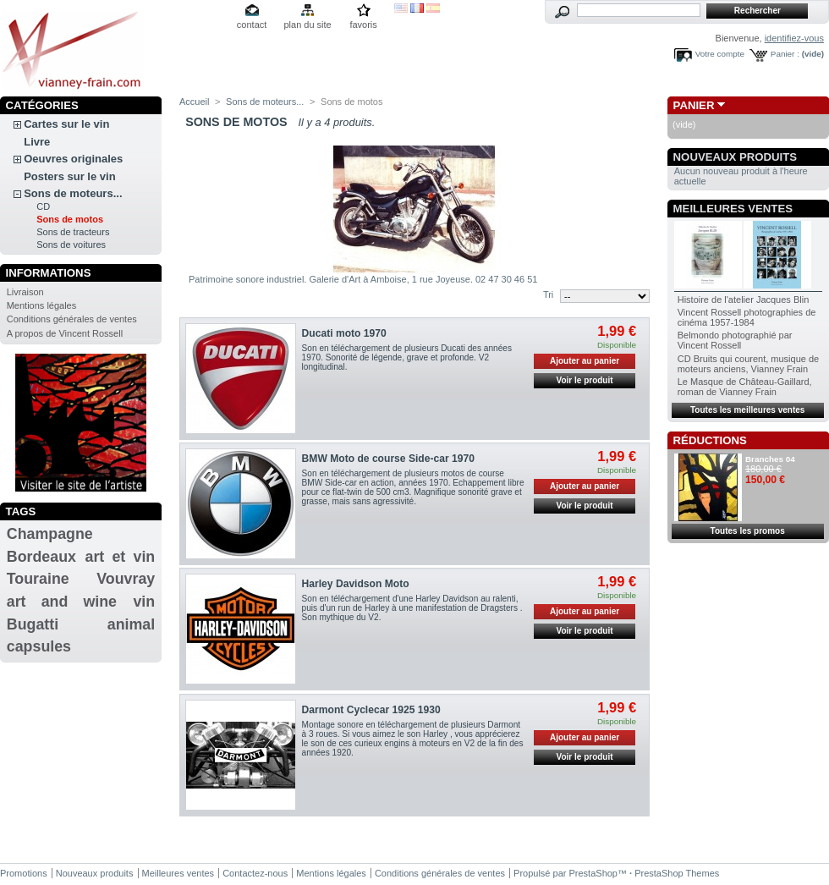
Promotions (23, 873)
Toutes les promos (748, 531)
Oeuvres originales (73, 158)
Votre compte (719, 53)
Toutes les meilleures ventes (747, 410)
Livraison (25, 292)
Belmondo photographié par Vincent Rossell (735, 340)
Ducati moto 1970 (344, 333)
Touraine (38, 578)
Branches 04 (770, 459)
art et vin (120, 556)
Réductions (710, 440)
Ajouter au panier (584, 361)
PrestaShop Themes (676, 873)
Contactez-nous (255, 873)
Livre (37, 141)
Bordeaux (41, 556)
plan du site (307, 24)
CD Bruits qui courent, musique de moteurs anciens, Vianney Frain (749, 364)
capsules (39, 646)
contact (251, 24)
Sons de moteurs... (73, 193)
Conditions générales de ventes (72, 319)
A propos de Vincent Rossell (65, 333)
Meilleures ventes (733, 208)
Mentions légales (42, 305)
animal (131, 624)
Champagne (50, 533)
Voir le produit (585, 380)
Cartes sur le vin (66, 124)
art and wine (62, 601)
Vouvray (125, 578)
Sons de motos (69, 219)
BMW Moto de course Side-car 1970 (388, 458)
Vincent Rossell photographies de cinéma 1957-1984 (747, 317)
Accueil (194, 101)
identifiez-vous (794, 38)
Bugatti (32, 624)
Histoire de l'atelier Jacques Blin (744, 299)
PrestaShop (593, 873)
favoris (362, 24)
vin (144, 601)
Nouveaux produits (735, 157)
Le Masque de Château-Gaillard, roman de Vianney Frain (745, 387)
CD (43, 206)
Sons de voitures (71, 244)
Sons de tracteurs (72, 232)
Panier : (785, 53)
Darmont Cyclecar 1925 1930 (371, 710)
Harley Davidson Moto (355, 584)
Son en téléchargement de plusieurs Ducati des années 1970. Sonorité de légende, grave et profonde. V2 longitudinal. (407, 357)
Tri (548, 294)
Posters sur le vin (69, 176)
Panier (694, 105)
